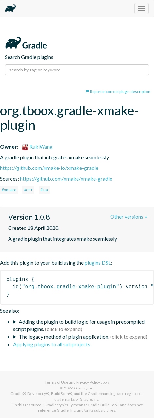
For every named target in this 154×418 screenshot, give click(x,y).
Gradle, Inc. (84, 388)
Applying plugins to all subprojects (52, 344)
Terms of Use (56, 382)
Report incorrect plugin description (117, 91)
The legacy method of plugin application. (64, 336)
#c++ (28, 189)
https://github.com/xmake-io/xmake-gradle (49, 168)
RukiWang (37, 146)
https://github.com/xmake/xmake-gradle (66, 178)
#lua (44, 189)
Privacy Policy (88, 382)
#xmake (9, 189)
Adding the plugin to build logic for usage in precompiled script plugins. (79, 325)
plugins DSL (98, 262)
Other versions (128, 216)
